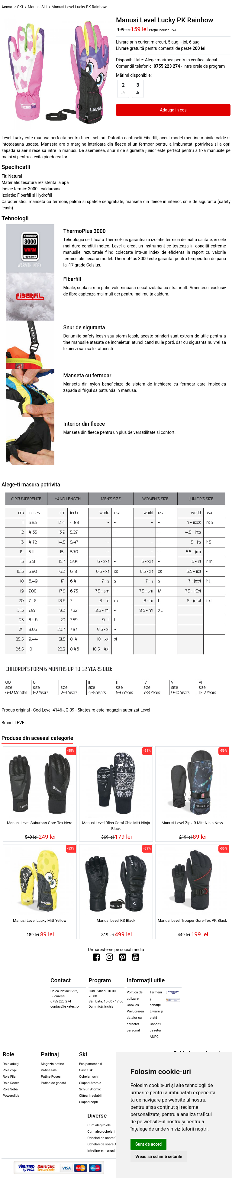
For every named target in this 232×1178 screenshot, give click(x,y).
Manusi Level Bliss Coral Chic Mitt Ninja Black (116, 826)
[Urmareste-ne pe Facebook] (96, 958)
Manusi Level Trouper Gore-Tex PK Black (192, 920)
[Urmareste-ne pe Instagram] (109, 958)
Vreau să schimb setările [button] (158, 1156)
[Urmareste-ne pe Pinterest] (123, 958)
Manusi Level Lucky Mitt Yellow (39, 920)
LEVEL (20, 722)
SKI (20, 7)
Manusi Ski (37, 7)
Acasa (7, 7)
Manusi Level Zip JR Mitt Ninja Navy (192, 823)
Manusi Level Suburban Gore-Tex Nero (39, 823)
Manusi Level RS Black (116, 920)
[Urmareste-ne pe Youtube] (136, 958)
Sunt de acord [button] (148, 1144)
